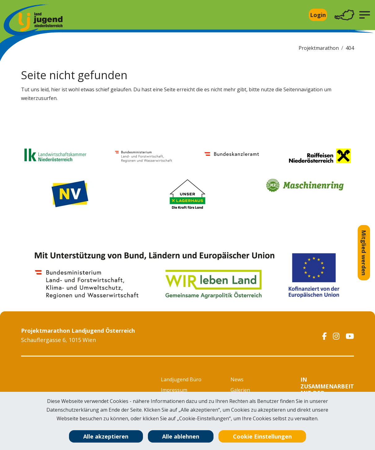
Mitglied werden (364, 252)
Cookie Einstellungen (262, 436)
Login (318, 15)
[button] (364, 14)
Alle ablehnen (180, 436)
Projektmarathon (319, 48)
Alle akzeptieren (105, 436)
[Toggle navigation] (344, 15)
